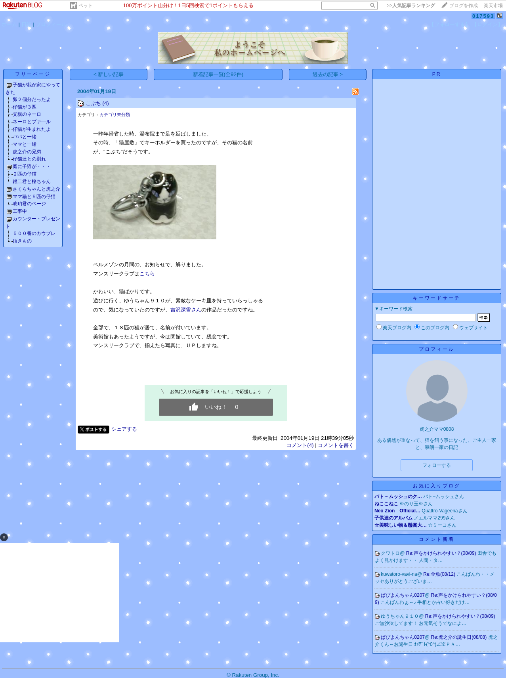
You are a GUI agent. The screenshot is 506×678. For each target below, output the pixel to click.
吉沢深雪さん (185, 310)
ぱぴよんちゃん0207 (403, 595)
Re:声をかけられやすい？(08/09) (441, 553)
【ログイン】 (487, 24)
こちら (147, 274)
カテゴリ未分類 (114, 114)
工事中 (20, 211)
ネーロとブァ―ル (32, 121)
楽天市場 (493, 5)
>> (411, 5)
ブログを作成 (463, 5)
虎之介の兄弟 (27, 152)
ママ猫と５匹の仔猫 (34, 196)
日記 (26, 24)
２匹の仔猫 (24, 174)
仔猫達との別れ (29, 159)
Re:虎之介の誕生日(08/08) (459, 637)
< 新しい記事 (109, 74)
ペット (85, 5)
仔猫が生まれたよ (32, 129)
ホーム (9, 24)
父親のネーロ (27, 114)
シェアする (124, 429)
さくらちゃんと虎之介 (36, 189)
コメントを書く (336, 445)
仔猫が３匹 (24, 107)
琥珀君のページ (29, 203)
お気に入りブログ (436, 486)
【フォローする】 (449, 24)
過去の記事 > (328, 74)
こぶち (93, 103)
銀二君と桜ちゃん (32, 181)
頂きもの (22, 241)
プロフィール (51, 24)
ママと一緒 (24, 144)
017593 (483, 16)
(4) (105, 103)
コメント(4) (299, 445)
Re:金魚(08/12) (439, 574)
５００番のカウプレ (34, 233)
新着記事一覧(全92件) (218, 74)
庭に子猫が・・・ (32, 166)
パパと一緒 (24, 136)
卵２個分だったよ (32, 99)
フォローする (436, 465)
